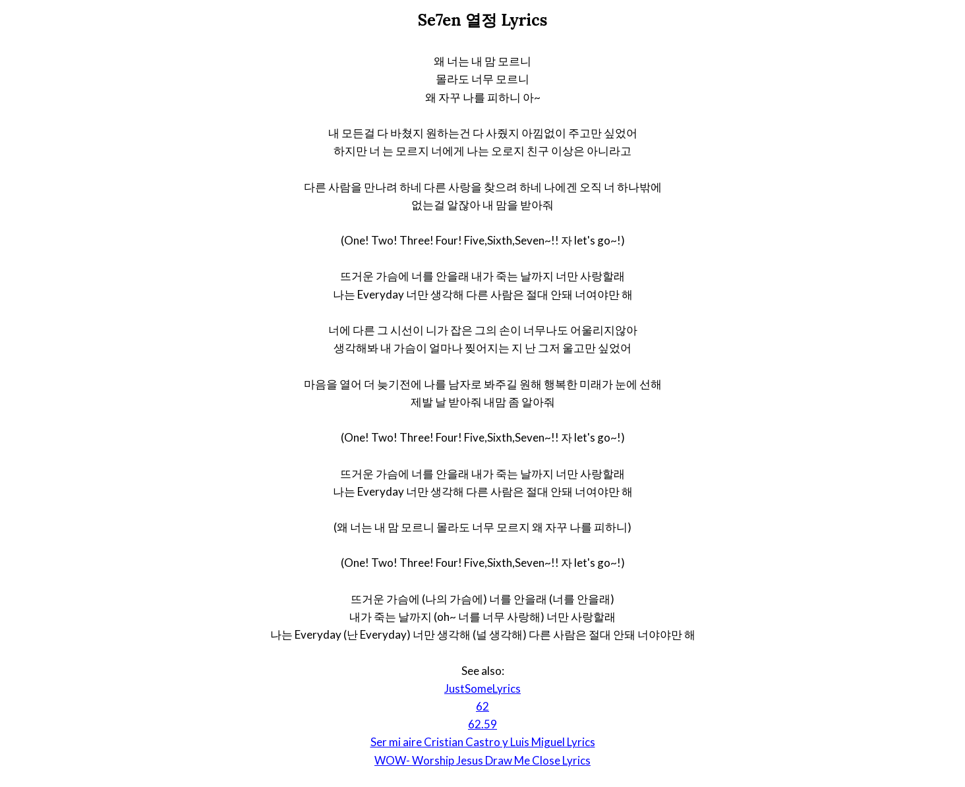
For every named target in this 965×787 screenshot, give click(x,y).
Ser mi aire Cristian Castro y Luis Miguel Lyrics (482, 742)
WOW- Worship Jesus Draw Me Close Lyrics (482, 760)
